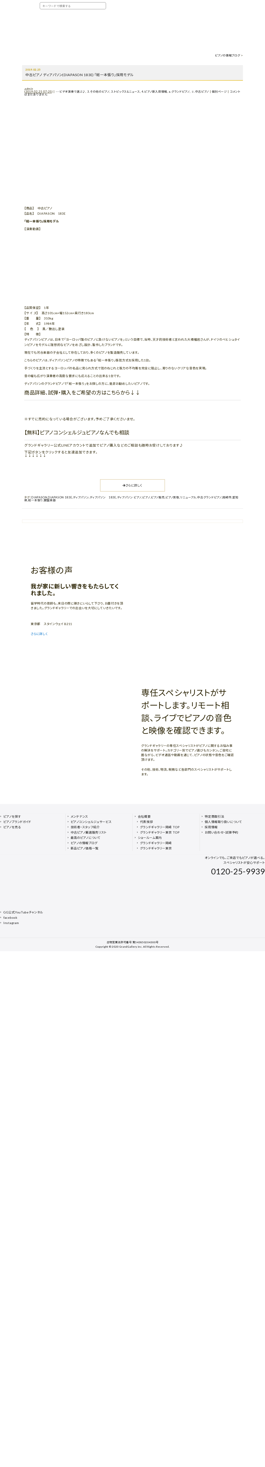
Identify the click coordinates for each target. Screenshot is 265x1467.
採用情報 (211, 827)
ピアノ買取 (172, 497)
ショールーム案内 (150, 838)
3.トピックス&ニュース (125, 91)
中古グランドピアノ (209, 497)
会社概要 (144, 816)
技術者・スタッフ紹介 (85, 827)
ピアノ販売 (158, 497)
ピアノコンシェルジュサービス (91, 822)
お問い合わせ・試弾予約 (221, 832)
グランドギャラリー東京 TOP (160, 832)
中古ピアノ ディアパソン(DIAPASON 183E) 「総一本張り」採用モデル (79, 75)
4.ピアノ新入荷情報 (154, 91)
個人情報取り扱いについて (223, 822)
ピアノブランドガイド (17, 822)
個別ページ (219, 91)
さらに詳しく (132, 485)
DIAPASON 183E (60, 497)
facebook (10, 917)
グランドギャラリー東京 (156, 848)
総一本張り (35, 500)
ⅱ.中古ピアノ (200, 91)
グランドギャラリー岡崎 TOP (160, 827)
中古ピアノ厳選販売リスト (89, 832)
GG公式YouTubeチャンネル (23, 912)
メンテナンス (79, 816)
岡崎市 (226, 497)
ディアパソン (81, 497)
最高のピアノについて (86, 838)
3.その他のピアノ (98, 91)
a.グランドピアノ (179, 91)
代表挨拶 (146, 822)
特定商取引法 (214, 816)
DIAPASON (39, 497)
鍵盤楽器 (50, 500)
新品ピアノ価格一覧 (84, 848)
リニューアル (188, 497)
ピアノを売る (12, 827)
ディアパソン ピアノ (129, 497)
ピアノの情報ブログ (227, 55)
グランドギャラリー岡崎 (156, 843)
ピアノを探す (12, 816)
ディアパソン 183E (103, 497)
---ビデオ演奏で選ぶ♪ (70, 91)
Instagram (11, 923)
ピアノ (146, 497)
